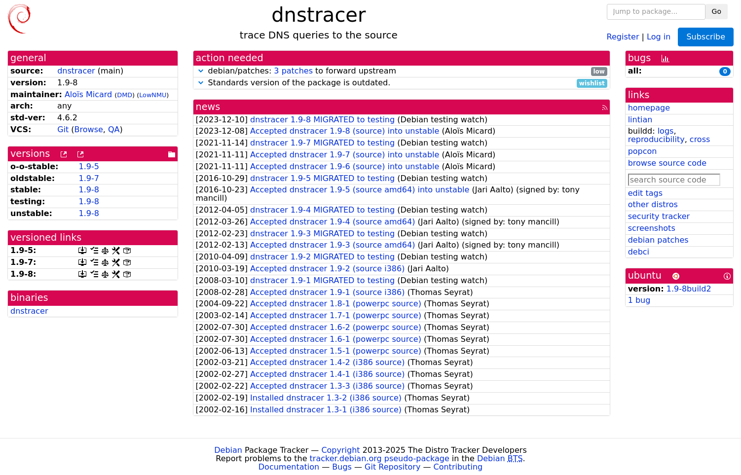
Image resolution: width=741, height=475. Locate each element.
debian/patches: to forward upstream (401, 71)
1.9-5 (88, 166)
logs (666, 131)
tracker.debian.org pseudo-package (379, 458)
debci (638, 251)
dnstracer (76, 70)
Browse (88, 129)
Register (623, 36)
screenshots (651, 228)
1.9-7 (88, 178)
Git (63, 129)
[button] (200, 70)
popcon (642, 151)
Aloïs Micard (88, 94)
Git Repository (392, 467)
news (208, 106)
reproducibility (656, 139)
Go (716, 11)
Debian (228, 450)
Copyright (340, 450)
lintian (640, 119)
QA (114, 129)
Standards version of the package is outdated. (401, 83)
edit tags (645, 193)
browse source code (667, 163)
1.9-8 (88, 189)
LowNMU (152, 95)
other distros (653, 204)
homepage (649, 107)
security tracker (659, 216)
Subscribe (705, 36)
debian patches (658, 240)
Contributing (458, 467)
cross (700, 139)
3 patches (293, 70)
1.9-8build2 (689, 288)
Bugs (342, 467)
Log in (658, 36)
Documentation (289, 467)
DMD (124, 95)
